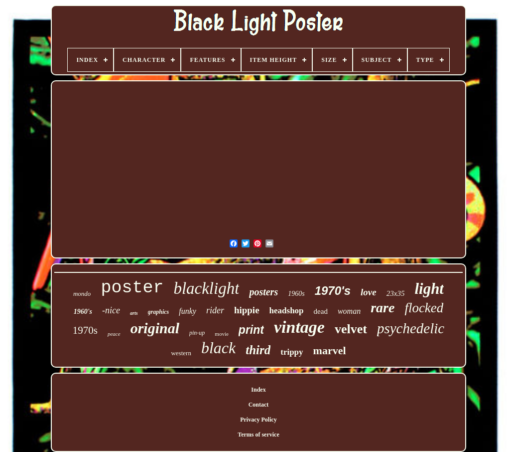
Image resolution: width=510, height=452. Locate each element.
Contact (259, 404)
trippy (291, 352)
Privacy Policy (258, 419)
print (251, 329)
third (258, 350)
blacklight (206, 288)
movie (222, 334)
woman (349, 311)
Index (258, 389)
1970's (333, 290)
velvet (351, 329)
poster (132, 288)
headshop (286, 310)
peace (114, 334)
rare (382, 307)
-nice (111, 310)
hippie (246, 310)
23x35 (395, 293)
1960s (296, 293)
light (429, 288)
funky (187, 311)
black (218, 348)
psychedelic (410, 328)
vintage (299, 327)
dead (321, 311)
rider (215, 310)
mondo (82, 293)
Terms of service (258, 434)
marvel (329, 350)
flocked (423, 307)
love (369, 292)
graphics (158, 311)
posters (263, 291)
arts (134, 313)
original (154, 328)
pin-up (197, 332)
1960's (83, 311)
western (181, 353)
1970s (85, 330)
